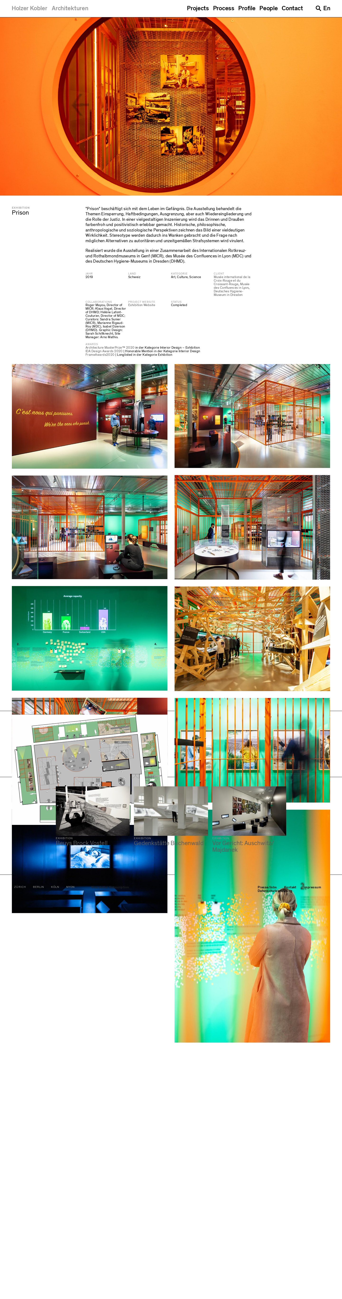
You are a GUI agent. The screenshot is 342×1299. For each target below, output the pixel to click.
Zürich (20, 1284)
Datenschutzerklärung (275, 1288)
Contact (292, 8)
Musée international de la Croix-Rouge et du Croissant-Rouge (232, 280)
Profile (246, 8)
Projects (198, 8)
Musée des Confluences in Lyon (232, 286)
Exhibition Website (141, 305)
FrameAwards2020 (100, 355)
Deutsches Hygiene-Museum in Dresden (228, 293)
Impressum (312, 1285)
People (268, 8)
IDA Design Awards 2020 (104, 351)
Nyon (70, 1284)
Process (223, 8)
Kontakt (290, 1285)
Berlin (38, 1284)
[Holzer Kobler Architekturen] (50, 8)
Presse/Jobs (267, 1285)
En (326, 8)
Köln (55, 1284)
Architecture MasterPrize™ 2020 (110, 348)
